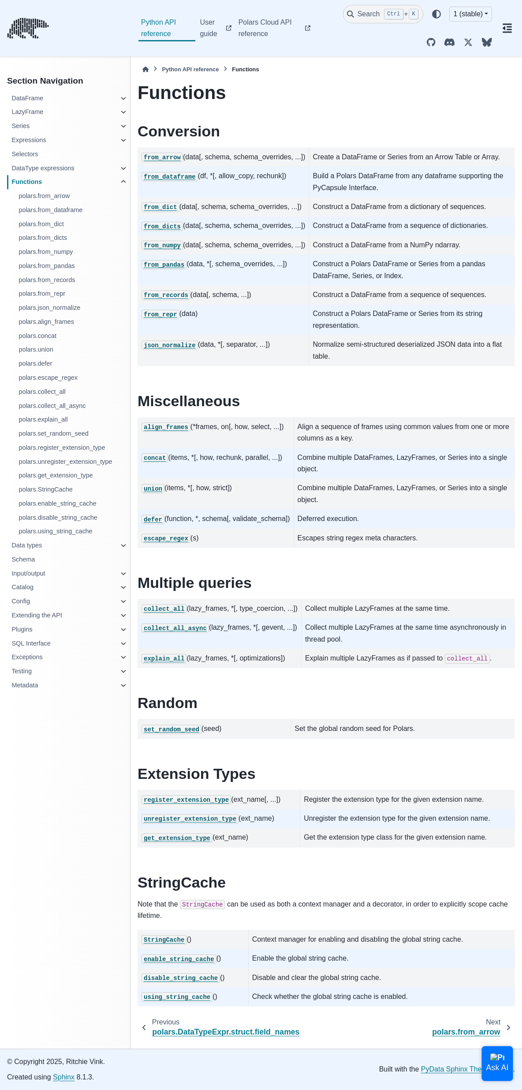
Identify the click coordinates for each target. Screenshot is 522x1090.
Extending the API (36, 615)
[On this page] (507, 28)
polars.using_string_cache (55, 531)
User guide (208, 27)
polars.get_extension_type (56, 475)
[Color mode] (436, 14)
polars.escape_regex (48, 377)
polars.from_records (47, 279)
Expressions (28, 139)
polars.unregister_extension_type (65, 461)
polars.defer (35, 363)
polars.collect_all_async (52, 405)
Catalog (22, 587)
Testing (21, 671)
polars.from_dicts (43, 237)
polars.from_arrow (44, 195)
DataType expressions (42, 168)
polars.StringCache (45, 489)
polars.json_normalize (49, 307)
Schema (23, 559)
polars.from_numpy (46, 251)
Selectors (24, 154)
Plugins (21, 629)
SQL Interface (30, 643)
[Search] (383, 14)
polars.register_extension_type (62, 447)
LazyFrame (27, 111)
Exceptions (26, 657)
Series (20, 125)
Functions (26, 181)
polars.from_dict (41, 224)
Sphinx (64, 1077)
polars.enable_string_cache (57, 503)
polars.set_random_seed (53, 433)
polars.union (36, 349)
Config (20, 601)
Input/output (28, 573)
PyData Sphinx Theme (456, 1069)
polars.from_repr (42, 293)
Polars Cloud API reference (265, 27)
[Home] (145, 69)
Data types (26, 545)
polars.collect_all (42, 391)
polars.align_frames (46, 321)
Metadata (24, 685)
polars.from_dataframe (50, 209)
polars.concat (37, 335)
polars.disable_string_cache (58, 517)
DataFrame (27, 98)
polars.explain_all (43, 419)
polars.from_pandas (47, 265)
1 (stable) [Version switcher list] (468, 14)
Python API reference (158, 27)
